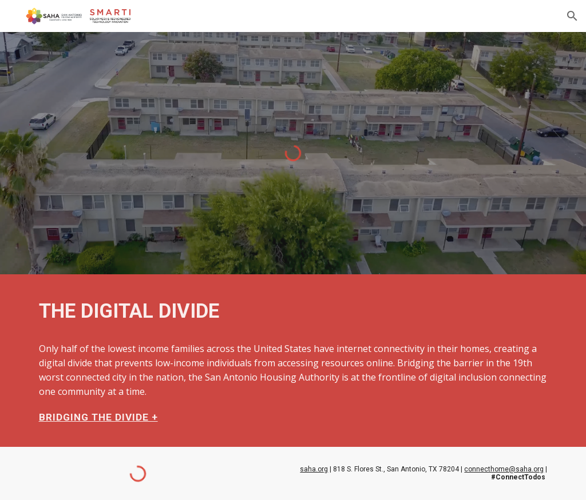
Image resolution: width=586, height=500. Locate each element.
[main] (293, 311)
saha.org (314, 469)
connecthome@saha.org (504, 469)
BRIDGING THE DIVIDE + (98, 417)
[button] (572, 16)
